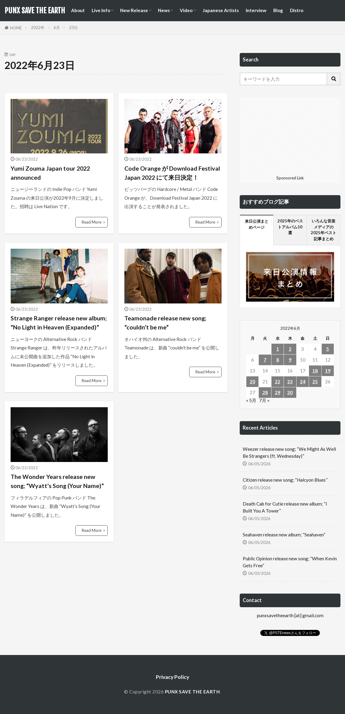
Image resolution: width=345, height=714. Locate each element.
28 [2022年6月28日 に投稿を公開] (265, 392)
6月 (57, 27)
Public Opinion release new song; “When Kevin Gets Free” (290, 562)
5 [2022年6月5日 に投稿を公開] (327, 349)
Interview (256, 10)
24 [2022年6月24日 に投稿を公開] (302, 381)
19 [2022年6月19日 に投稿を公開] (327, 370)
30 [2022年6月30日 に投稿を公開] (290, 392)
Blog (278, 10)
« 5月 (251, 400)
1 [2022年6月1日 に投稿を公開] (277, 349)
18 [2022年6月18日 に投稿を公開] (315, 370)
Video (186, 10)
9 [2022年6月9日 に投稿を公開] (290, 359)
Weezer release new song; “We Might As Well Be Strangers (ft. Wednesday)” (289, 452)
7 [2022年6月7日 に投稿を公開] (265, 359)
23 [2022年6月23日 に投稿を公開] (290, 381)
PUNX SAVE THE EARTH (35, 10)
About (78, 10)
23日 (73, 27)
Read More (91, 222)
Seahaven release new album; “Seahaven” (284, 534)
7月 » (264, 400)
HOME (16, 27)
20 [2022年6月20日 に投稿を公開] (252, 381)
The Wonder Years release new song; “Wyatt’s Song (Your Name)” (57, 481)
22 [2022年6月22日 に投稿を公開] (277, 381)
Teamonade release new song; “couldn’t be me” (165, 322)
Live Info (101, 10)
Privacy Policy (172, 677)
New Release (134, 10)
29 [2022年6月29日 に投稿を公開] (277, 392)
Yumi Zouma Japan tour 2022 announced (50, 173)
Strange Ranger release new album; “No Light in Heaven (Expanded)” (59, 322)
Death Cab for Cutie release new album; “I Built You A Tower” (285, 507)
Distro (296, 10)
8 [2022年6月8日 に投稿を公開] (277, 359)
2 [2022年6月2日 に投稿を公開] (290, 349)
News (164, 10)
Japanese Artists (220, 10)
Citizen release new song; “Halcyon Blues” (285, 480)
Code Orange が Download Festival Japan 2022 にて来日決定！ (172, 173)
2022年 (37, 27)
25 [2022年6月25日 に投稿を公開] (315, 381)
